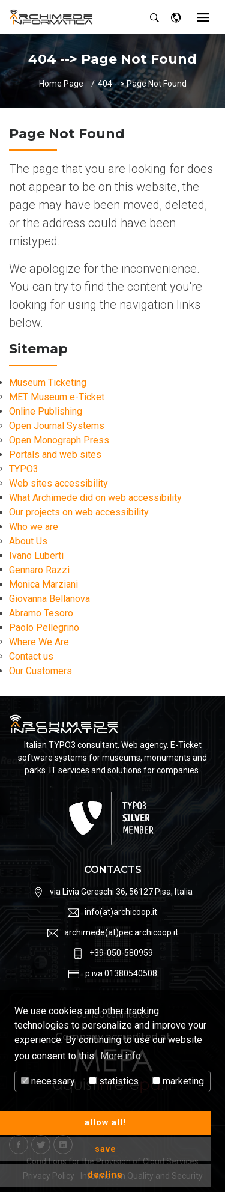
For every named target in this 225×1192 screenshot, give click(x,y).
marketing (178, 1081)
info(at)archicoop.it (121, 912)
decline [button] (105, 1175)
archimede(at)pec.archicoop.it (121, 932)
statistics (114, 1081)
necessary (48, 1081)
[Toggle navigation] (203, 18)
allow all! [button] (105, 1123)
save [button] (105, 1149)
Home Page (61, 83)
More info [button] (120, 1056)
